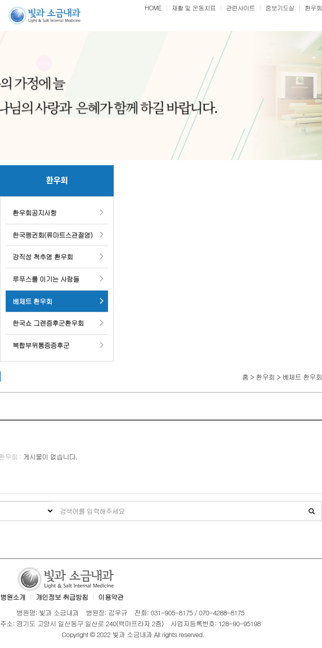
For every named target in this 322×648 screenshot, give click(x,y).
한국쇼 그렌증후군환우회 (48, 323)
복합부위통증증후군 (40, 345)
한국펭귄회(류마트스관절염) (52, 235)
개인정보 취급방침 (62, 597)
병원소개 (12, 597)
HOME (153, 7)
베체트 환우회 (32, 301)
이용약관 (111, 597)
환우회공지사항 (34, 213)
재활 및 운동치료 (194, 7)
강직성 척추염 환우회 (42, 257)
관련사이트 (240, 7)
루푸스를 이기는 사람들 (45, 279)
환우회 (313, 7)
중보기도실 (279, 7)
